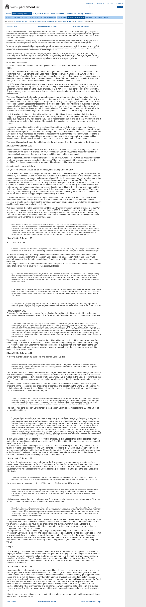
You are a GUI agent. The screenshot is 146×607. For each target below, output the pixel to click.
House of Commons (13, 17)
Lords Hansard (78, 21)
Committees (61, 17)
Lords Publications (67, 21)
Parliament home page (20, 21)
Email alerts (100, 3)
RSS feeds (110, 3)
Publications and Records (52, 21)
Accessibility (89, 3)
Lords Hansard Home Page (79, 26)
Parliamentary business (22, 14)
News (100, 17)
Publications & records (76, 17)
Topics (106, 17)
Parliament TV (91, 17)
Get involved (71, 14)
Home (8, 14)
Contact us (119, 3)
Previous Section (13, 26)
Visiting (80, 14)
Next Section (11, 602)
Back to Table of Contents (47, 26)
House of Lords (27, 17)
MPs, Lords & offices (41, 14)
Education (89, 14)
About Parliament (57, 14)
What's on (38, 17)
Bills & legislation (50, 17)
